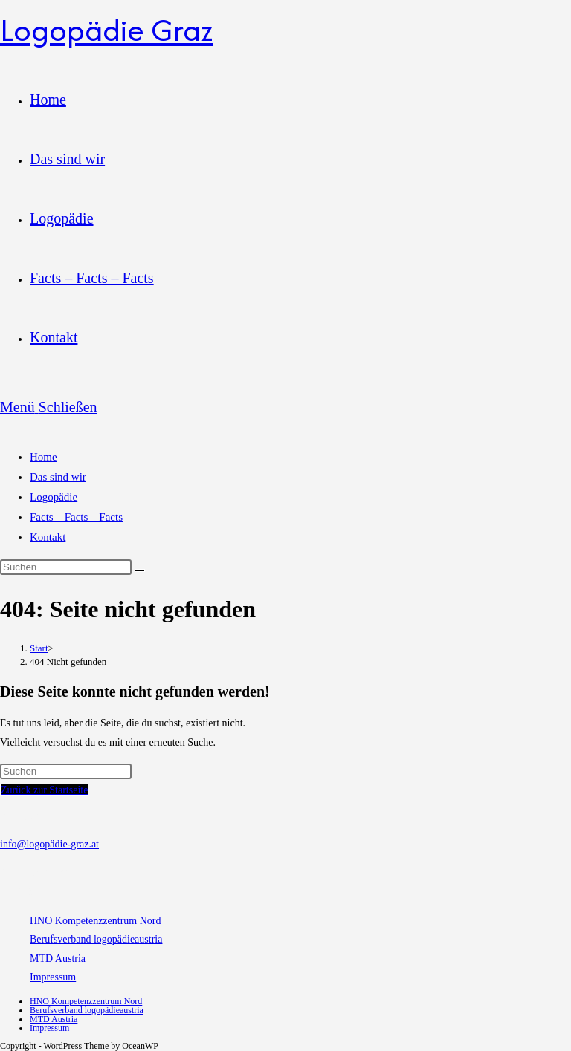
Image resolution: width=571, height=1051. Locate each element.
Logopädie (53, 497)
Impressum (53, 977)
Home (43, 457)
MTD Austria (58, 958)
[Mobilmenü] (48, 407)
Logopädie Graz (106, 29)
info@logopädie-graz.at (49, 844)
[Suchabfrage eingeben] (66, 567)
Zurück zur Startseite (44, 789)
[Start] (39, 648)
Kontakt (47, 537)
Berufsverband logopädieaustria (96, 939)
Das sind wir (58, 477)
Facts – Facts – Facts (76, 517)
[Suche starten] (140, 570)
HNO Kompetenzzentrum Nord (95, 920)
